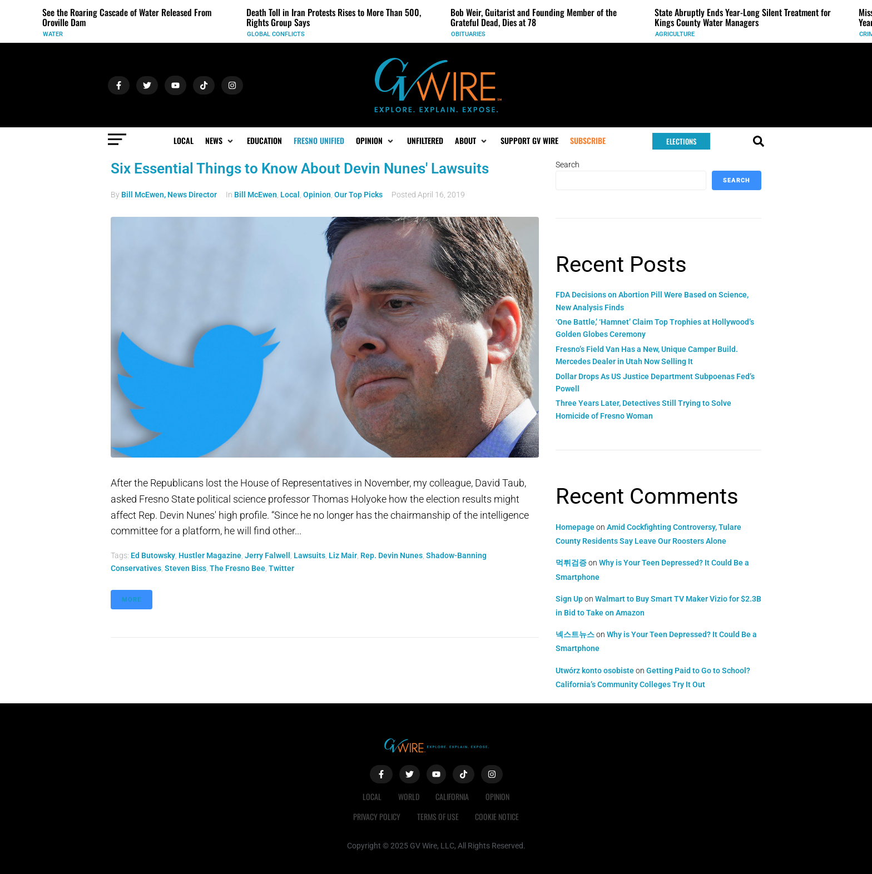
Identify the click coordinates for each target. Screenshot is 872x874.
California (452, 796)
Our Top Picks (358, 194)
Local (290, 194)
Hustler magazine (210, 555)
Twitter (281, 568)
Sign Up (569, 598)
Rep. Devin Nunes (391, 555)
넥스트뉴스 (575, 634)
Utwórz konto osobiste (595, 670)
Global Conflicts (276, 34)
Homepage (575, 527)
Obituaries (468, 34)
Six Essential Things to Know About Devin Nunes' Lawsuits (300, 168)
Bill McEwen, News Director (169, 194)
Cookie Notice (497, 816)
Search (567, 164)
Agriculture (675, 34)
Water (53, 34)
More (131, 599)
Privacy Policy (376, 816)
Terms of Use (438, 816)
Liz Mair (343, 555)
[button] (220, 140)
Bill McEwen (255, 194)
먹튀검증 (571, 562)
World (408, 796)
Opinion (317, 194)
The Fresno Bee (237, 568)
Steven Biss (185, 568)
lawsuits (309, 555)
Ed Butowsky (153, 555)
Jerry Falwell (267, 555)
